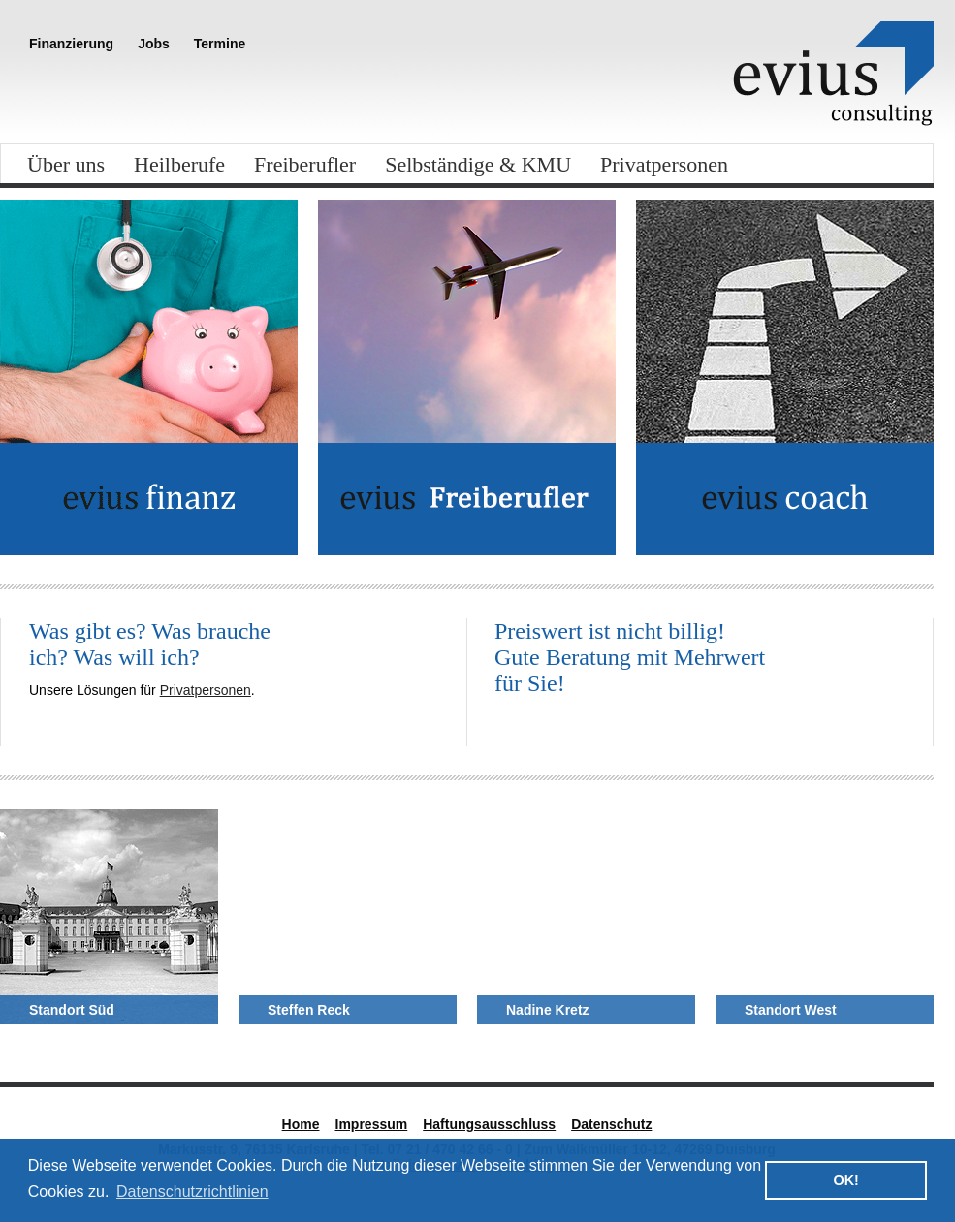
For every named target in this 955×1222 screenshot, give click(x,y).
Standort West (791, 1010)
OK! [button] (845, 1180)
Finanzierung (71, 43)
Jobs (154, 43)
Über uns (66, 164)
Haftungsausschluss (489, 1124)
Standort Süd (71, 1010)
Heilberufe (179, 164)
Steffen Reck (309, 1010)
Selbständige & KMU (478, 164)
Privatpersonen (664, 164)
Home (301, 1124)
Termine (219, 43)
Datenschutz (611, 1124)
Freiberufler (305, 164)
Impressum (371, 1124)
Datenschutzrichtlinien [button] (192, 1191)
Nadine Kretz (547, 1010)
